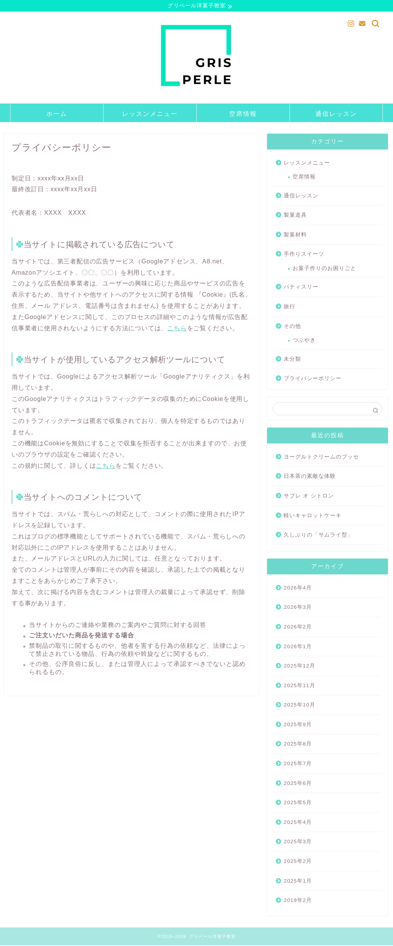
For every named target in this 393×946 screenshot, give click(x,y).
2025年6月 (298, 784)
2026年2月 (298, 628)
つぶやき (304, 341)
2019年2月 (298, 901)
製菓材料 (295, 235)
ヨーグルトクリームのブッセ (321, 457)
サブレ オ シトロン (309, 497)
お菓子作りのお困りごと (324, 269)
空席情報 (243, 114)
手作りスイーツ (304, 255)
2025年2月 (298, 862)
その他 (292, 327)
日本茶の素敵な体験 (310, 477)
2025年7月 (298, 765)
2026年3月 (298, 608)
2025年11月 (299, 686)
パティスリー (301, 288)
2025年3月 (298, 843)
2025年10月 (299, 706)
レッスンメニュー (150, 114)
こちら (177, 329)
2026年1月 (298, 647)
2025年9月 (298, 726)
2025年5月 (298, 804)
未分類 (292, 360)
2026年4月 (298, 588)
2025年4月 (298, 823)
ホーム (56, 114)
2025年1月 (298, 882)
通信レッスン (336, 114)
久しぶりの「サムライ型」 (318, 536)
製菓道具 (295, 216)
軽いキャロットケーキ (313, 516)
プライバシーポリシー (313, 379)
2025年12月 (299, 667)
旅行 (289, 308)
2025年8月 (298, 745)
